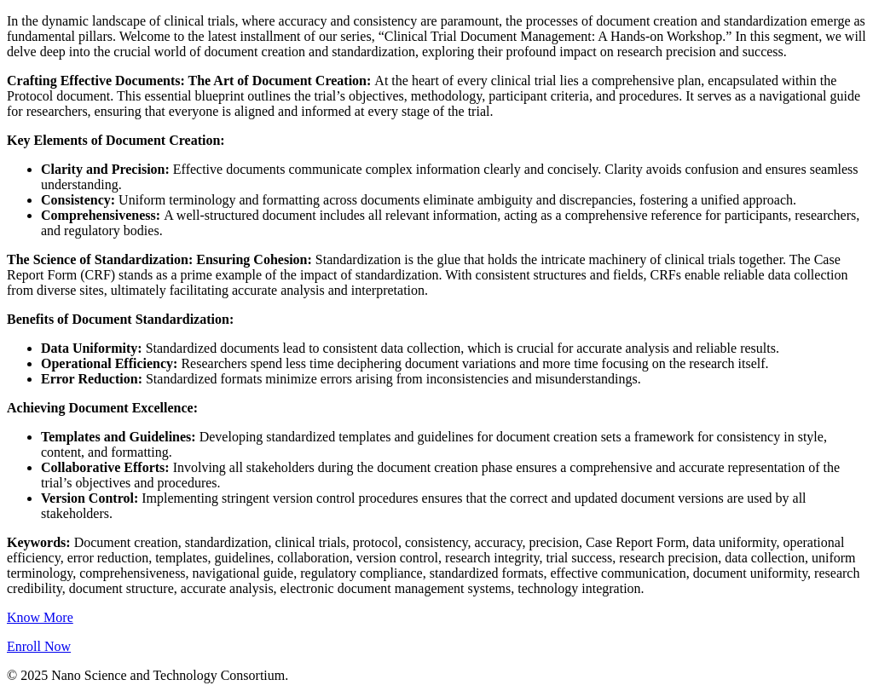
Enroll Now (39, 646)
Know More (40, 617)
